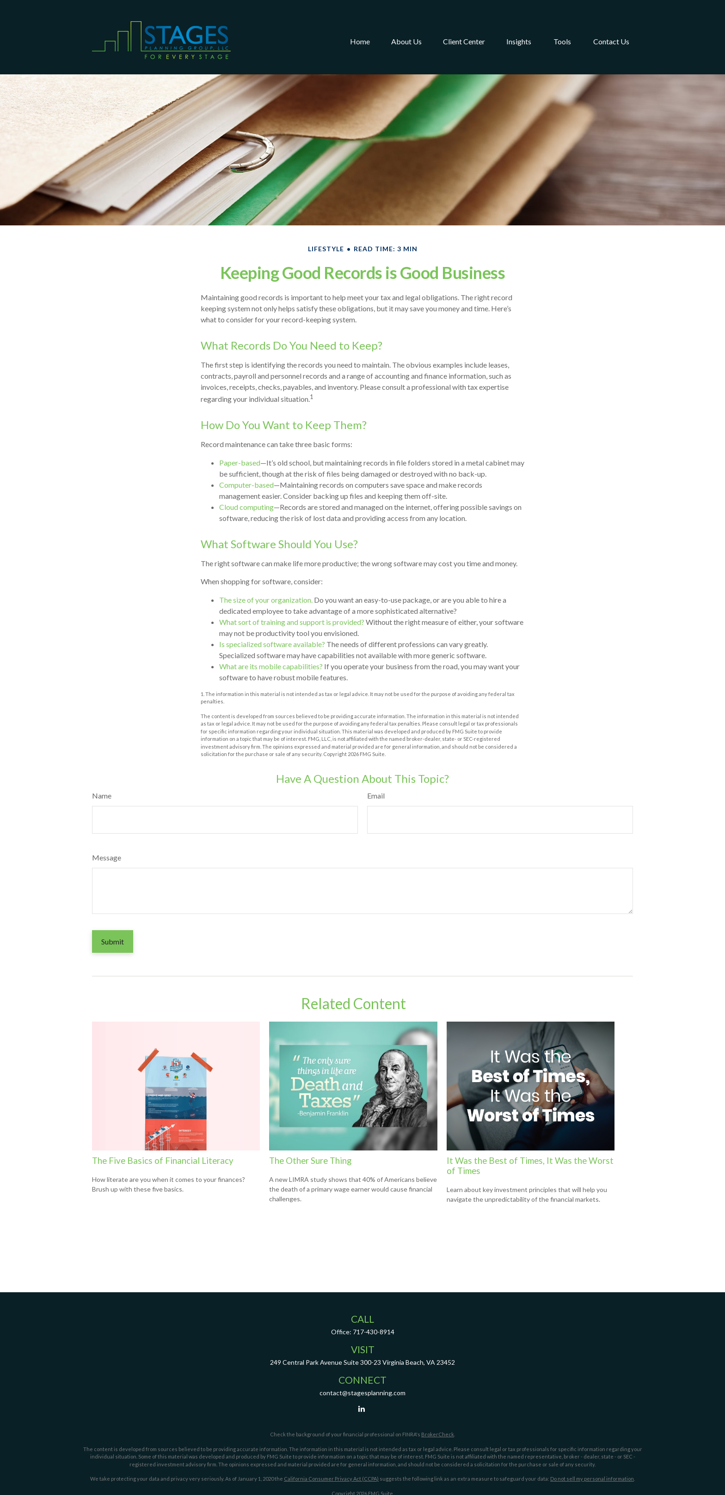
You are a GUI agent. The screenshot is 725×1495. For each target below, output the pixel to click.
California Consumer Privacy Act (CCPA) (331, 1479)
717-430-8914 (373, 1332)
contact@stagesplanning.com (362, 1393)
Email (376, 795)
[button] (360, 25)
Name (101, 795)
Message (106, 857)
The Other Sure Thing (310, 1161)
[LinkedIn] (362, 1408)
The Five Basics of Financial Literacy (162, 1161)
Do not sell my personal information (592, 1479)
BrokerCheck (437, 1434)
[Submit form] (112, 941)
